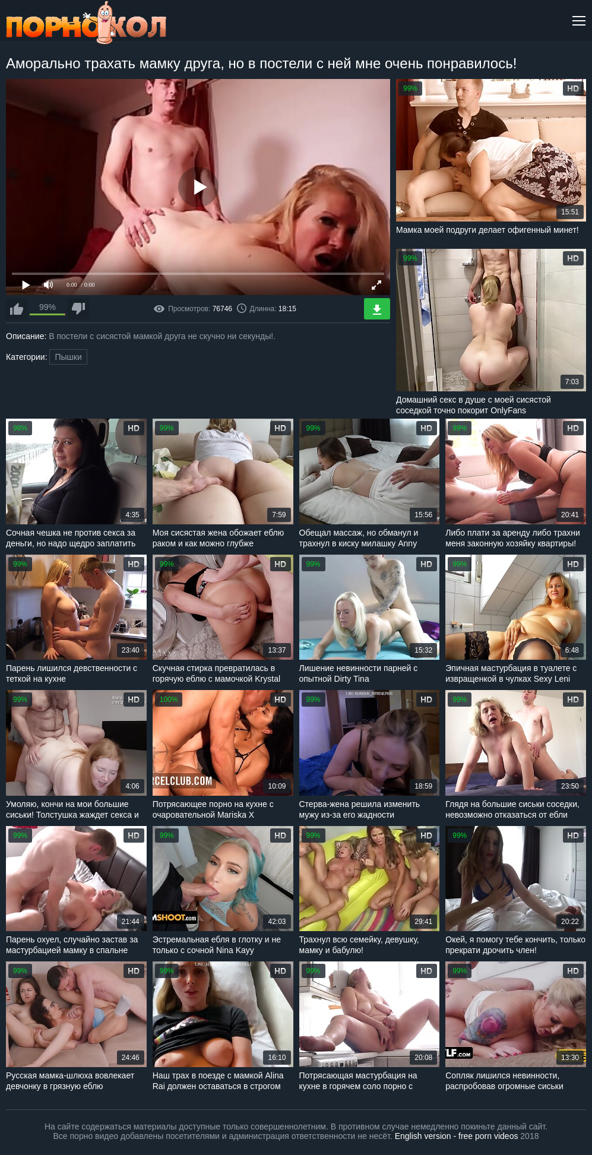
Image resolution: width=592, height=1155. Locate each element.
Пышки (68, 357)
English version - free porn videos (456, 1136)
